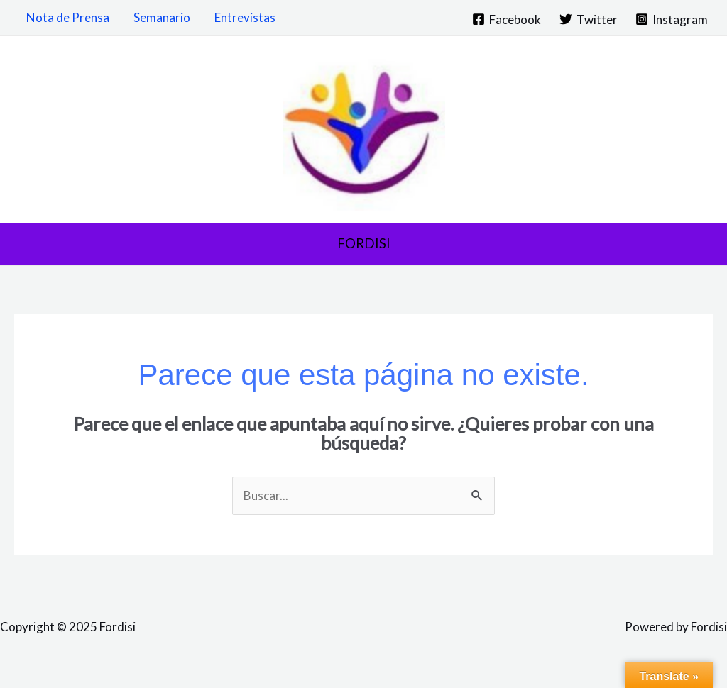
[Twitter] (588, 19)
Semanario (161, 17)
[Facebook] (506, 19)
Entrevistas (244, 17)
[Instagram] (671, 19)
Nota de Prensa (67, 17)
